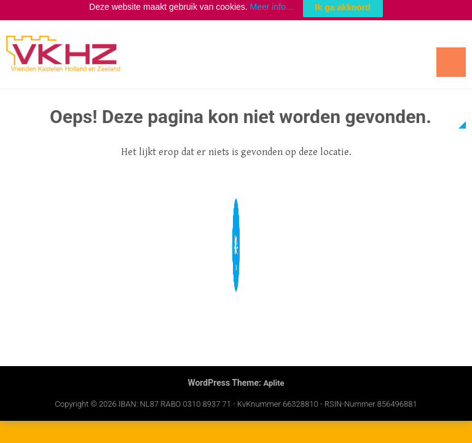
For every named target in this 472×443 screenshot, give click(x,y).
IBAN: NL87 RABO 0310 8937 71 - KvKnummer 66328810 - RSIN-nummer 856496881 (268, 398)
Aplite (273, 377)
